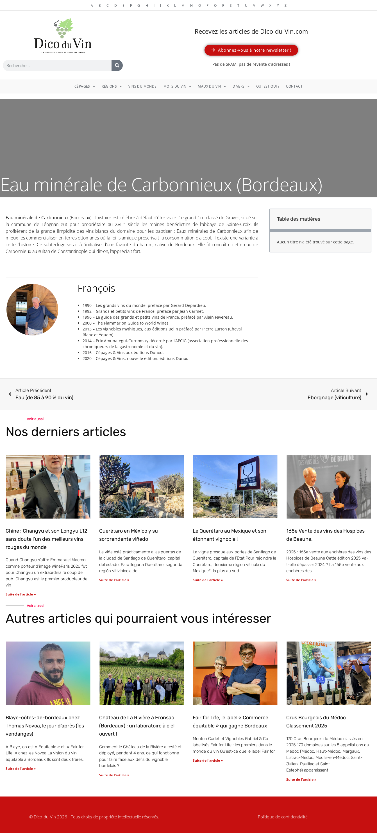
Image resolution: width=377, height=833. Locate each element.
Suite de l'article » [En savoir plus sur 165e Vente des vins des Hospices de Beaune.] (301, 580)
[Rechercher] (117, 65)
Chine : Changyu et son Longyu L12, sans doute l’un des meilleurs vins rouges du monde (47, 539)
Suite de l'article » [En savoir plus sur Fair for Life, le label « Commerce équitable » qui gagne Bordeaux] (208, 760)
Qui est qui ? (267, 86)
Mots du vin (177, 86)
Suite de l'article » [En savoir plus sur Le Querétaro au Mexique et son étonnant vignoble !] (208, 580)
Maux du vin (212, 86)
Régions (112, 86)
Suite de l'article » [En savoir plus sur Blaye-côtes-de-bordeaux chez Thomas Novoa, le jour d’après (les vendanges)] (21, 768)
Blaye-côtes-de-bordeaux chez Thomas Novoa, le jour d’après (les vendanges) (45, 726)
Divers (241, 86)
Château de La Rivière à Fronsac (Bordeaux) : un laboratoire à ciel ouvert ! (136, 726)
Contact (294, 86)
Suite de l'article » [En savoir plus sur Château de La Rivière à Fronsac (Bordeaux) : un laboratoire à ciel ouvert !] (114, 775)
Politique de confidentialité (283, 817)
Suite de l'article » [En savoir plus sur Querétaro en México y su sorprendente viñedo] (114, 580)
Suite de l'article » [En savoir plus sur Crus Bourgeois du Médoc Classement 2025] (301, 779)
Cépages (84, 86)
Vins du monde (142, 86)
